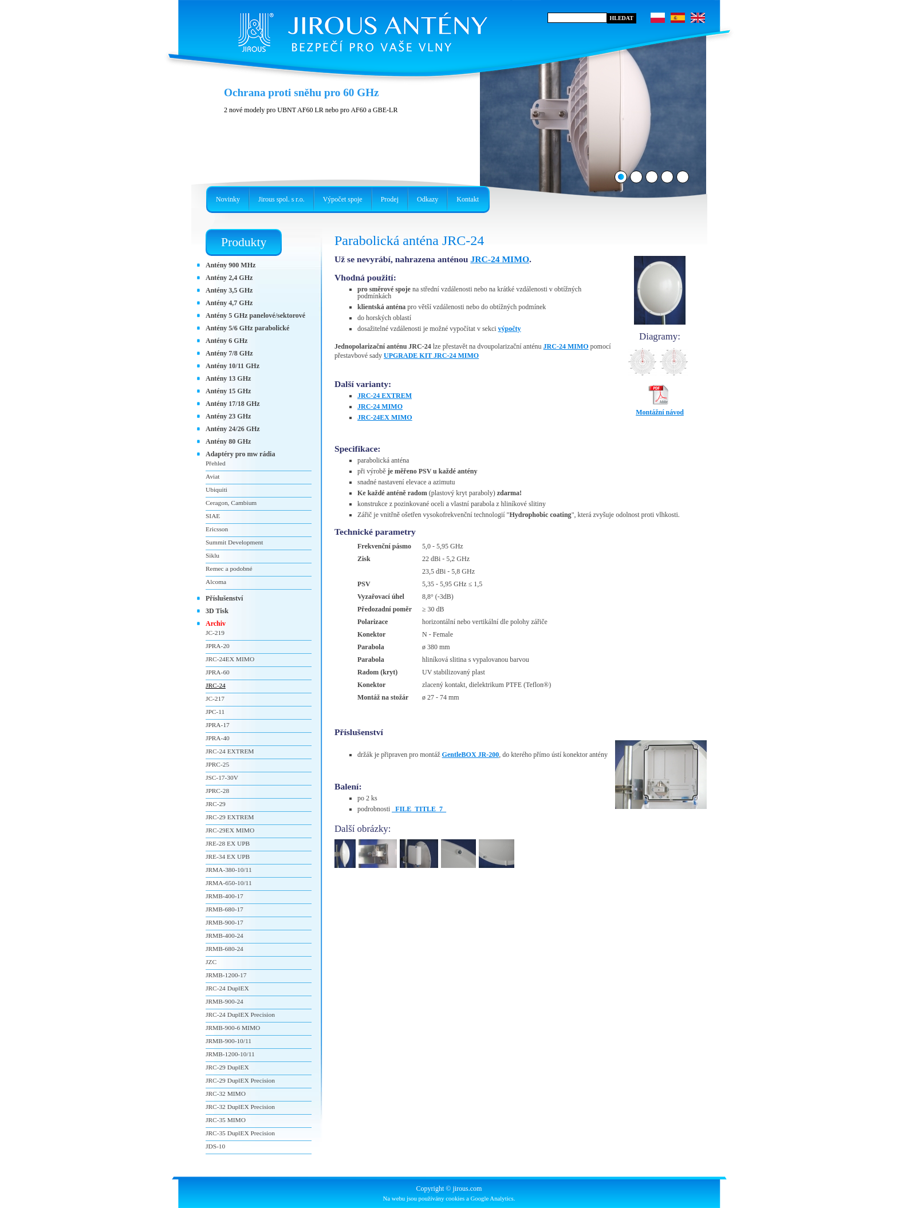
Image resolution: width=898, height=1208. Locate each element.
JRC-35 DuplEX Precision (240, 1133)
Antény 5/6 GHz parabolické (247, 328)
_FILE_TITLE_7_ (419, 809)
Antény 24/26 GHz (233, 428)
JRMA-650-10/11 (229, 882)
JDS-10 (215, 1146)
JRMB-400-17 (224, 896)
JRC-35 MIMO (226, 1119)
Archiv (216, 623)
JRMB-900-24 (224, 1001)
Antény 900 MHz (230, 265)
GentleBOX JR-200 (470, 755)
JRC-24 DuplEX (227, 988)
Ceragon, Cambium (231, 502)
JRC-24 (216, 685)
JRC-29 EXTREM (230, 817)
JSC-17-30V (222, 777)
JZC (211, 961)
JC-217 (215, 698)
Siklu (212, 555)
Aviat (212, 476)
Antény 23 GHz (228, 416)
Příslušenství (224, 598)
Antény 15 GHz (228, 391)
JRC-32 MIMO (226, 1093)
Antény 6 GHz (226, 340)
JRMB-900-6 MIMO (233, 1027)
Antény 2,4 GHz (229, 277)
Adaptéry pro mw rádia (240, 454)
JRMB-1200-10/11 (230, 1054)
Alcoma (216, 581)
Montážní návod (660, 408)
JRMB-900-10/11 (228, 1040)
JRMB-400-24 (224, 935)
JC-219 (215, 632)
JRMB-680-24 (224, 948)
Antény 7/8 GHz (229, 353)
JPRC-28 (217, 790)
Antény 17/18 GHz (233, 403)
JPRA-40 (218, 738)
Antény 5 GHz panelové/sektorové (255, 315)
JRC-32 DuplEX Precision (240, 1106)
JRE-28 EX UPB (228, 843)
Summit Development (234, 542)
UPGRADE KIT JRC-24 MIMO (431, 356)
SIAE (213, 515)
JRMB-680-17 (224, 909)
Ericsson (217, 529)
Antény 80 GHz (228, 441)
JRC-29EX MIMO (230, 830)
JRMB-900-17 (224, 922)
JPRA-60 (218, 672)
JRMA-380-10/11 (229, 869)
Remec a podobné (229, 568)
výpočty (509, 329)
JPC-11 (215, 711)
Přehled (216, 463)
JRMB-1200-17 (226, 975)
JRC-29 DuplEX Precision (240, 1080)
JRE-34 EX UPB (228, 856)
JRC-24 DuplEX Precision (240, 1014)
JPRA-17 (218, 724)
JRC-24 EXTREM (384, 396)
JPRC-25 (217, 764)
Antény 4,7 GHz (229, 302)
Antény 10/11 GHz (232, 365)
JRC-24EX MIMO (384, 417)
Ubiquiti (216, 489)
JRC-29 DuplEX (227, 1067)
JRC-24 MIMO (499, 259)
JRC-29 (216, 803)
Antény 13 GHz (228, 378)
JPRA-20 (218, 645)
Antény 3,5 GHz (229, 290)
